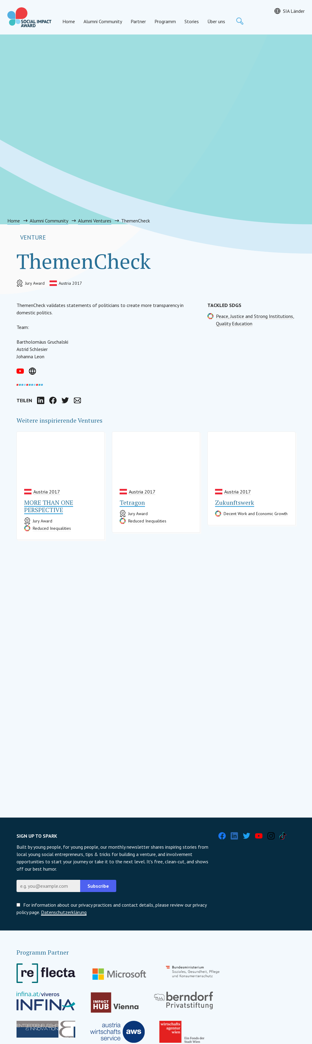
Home (68, 21)
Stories (191, 21)
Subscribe (98, 886)
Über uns (216, 21)
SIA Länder (294, 11)
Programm (165, 21)
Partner (138, 21)
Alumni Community (103, 21)
